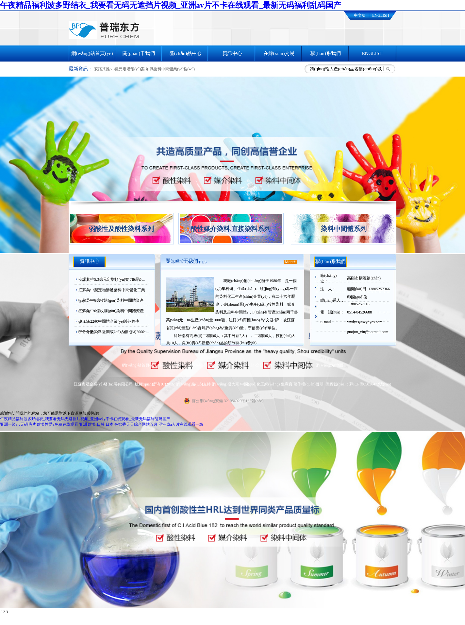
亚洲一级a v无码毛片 (18, 424)
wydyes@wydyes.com (364, 322)
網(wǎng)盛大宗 (225, 384)
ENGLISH (380, 15)
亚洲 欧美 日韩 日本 (96, 424)
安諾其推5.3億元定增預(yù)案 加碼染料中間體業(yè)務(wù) (144, 69)
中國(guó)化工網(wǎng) (260, 384)
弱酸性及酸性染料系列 (121, 228)
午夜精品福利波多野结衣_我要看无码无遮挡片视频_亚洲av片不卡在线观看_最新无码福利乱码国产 (170, 5)
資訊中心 (232, 53)
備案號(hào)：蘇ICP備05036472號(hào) (358, 384)
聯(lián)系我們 (325, 53)
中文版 (360, 15)
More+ (290, 261)
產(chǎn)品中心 (185, 53)
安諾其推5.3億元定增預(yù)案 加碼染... (111, 279)
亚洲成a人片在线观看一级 (180, 424)
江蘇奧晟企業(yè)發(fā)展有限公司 (103, 384)
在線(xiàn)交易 (279, 53)
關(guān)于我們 (139, 53)
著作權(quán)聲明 (308, 384)
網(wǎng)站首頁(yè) (92, 53)
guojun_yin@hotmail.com (367, 332)
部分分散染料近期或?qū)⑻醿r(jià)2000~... (113, 332)
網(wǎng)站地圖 (329, 365)
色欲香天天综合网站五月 (136, 424)
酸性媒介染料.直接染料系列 (231, 228)
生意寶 (286, 384)
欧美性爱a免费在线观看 (57, 424)
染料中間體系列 (344, 228)
